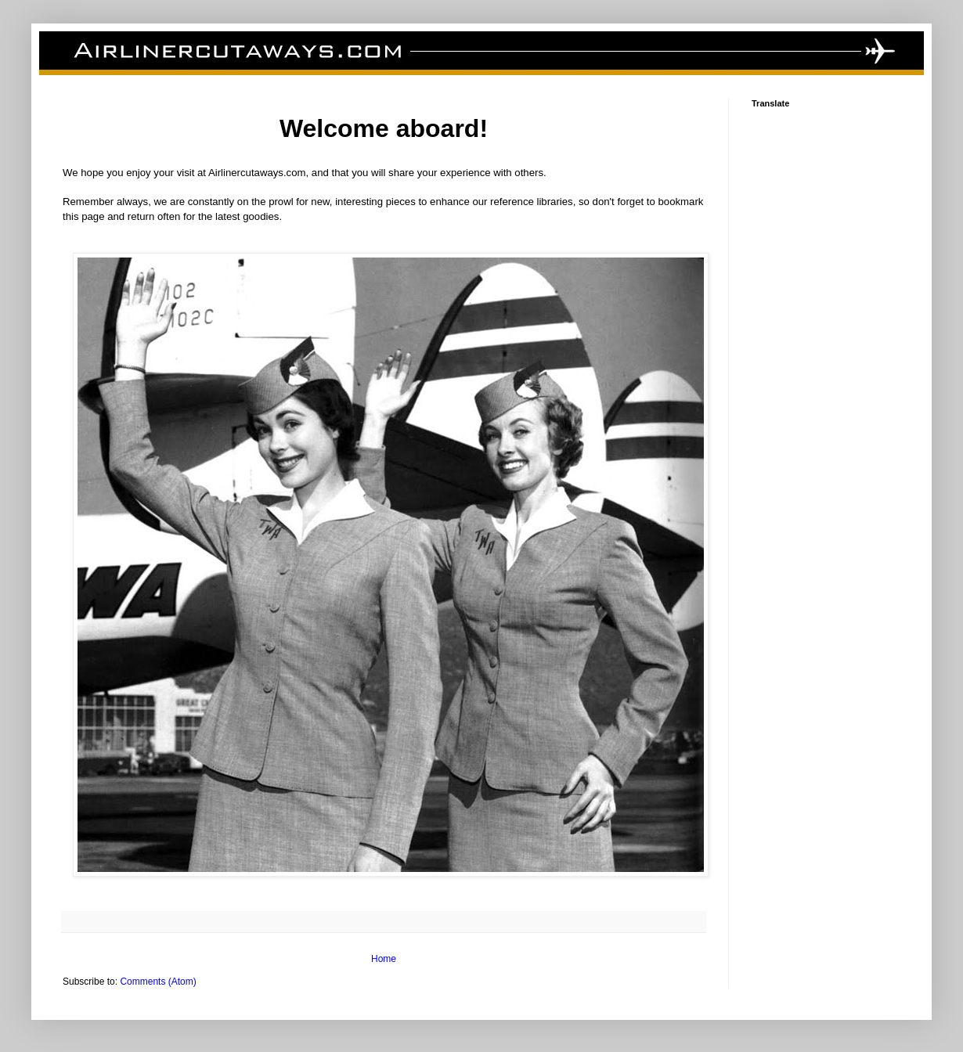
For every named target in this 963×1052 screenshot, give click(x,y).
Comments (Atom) (158, 981)
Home (383, 958)
